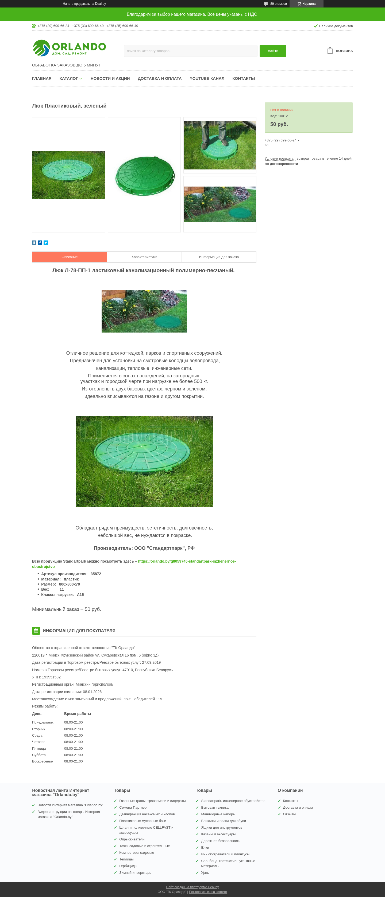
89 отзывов (278, 4)
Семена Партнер (133, 807)
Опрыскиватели (131, 839)
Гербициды (128, 866)
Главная (42, 78)
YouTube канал (207, 78)
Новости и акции (110, 78)
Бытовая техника (214, 807)
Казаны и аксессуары (218, 834)
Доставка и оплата (160, 78)
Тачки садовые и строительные (144, 846)
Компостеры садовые (136, 853)
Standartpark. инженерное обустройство (233, 801)
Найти (273, 51)
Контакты (243, 78)
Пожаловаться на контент (208, 892)
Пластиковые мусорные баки (142, 821)
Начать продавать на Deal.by (84, 4)
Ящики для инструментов (221, 827)
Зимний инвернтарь (135, 873)
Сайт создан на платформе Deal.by (192, 887)
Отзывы (289, 814)
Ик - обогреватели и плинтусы (225, 854)
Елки (205, 847)
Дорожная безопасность (220, 841)
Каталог (69, 78)
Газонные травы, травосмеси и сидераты (152, 801)
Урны (205, 873)
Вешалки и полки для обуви (223, 821)
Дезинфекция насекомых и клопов (147, 814)
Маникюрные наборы (218, 814)
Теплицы (126, 859)
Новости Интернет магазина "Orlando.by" (70, 805)
